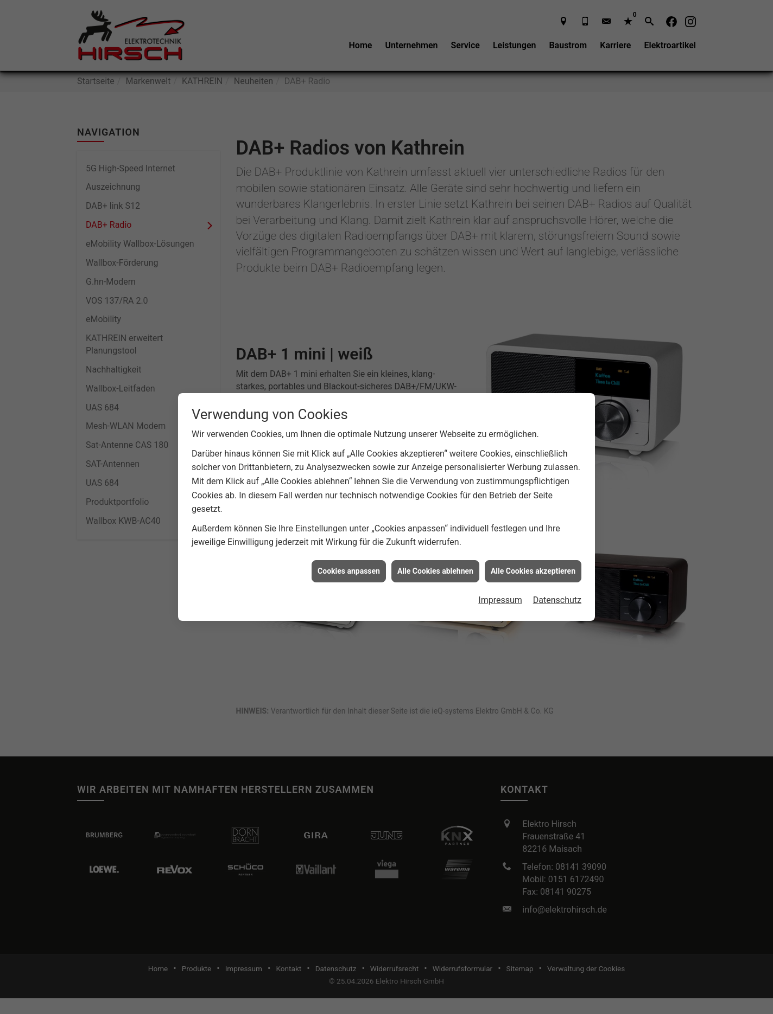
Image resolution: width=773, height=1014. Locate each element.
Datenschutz (557, 583)
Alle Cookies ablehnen (435, 553)
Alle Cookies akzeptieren (533, 553)
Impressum (500, 583)
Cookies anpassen (349, 553)
